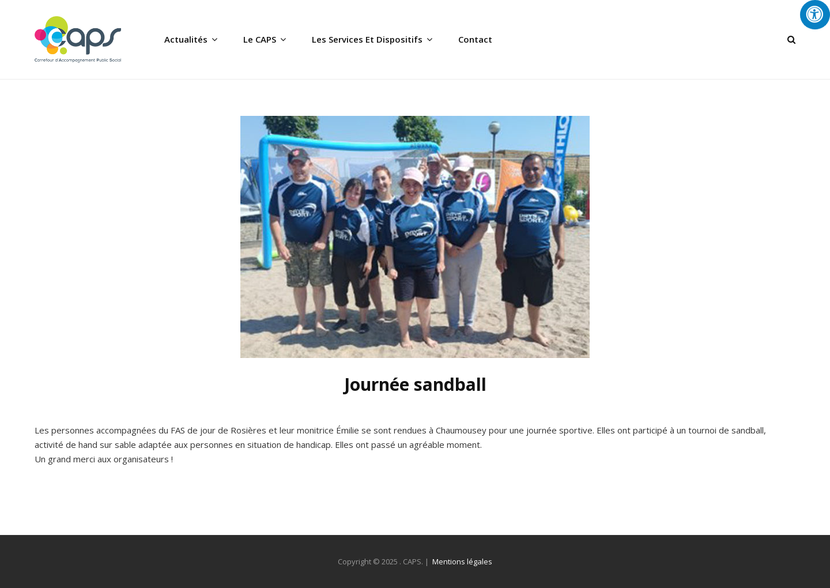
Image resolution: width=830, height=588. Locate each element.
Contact (475, 39)
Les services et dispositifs (367, 39)
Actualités (185, 39)
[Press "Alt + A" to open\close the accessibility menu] (815, 14)
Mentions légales (462, 561)
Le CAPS (259, 39)
